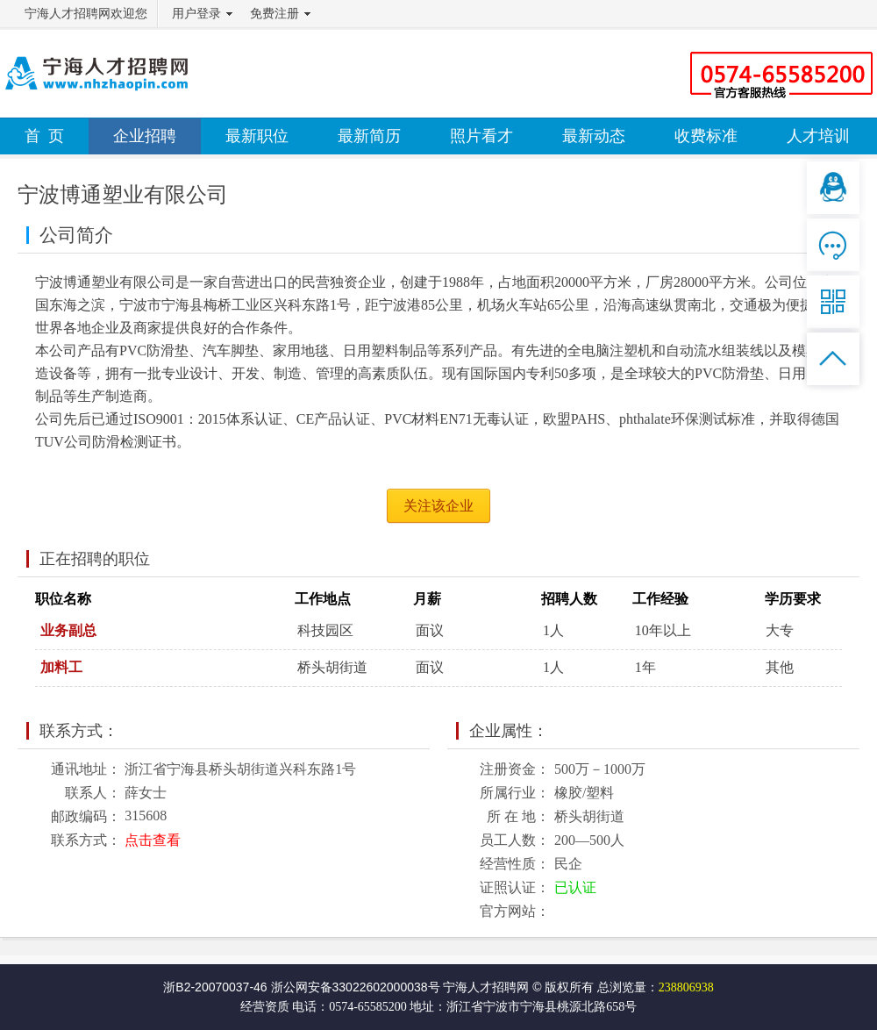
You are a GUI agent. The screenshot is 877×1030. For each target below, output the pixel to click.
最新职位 (257, 136)
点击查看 (153, 840)
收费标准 (706, 136)
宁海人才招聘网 (486, 987)
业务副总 (68, 630)
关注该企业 (438, 505)
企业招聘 (144, 136)
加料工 (61, 667)
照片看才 (481, 136)
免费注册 (274, 13)
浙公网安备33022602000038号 (355, 987)
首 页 (44, 136)
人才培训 (818, 136)
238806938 (686, 987)
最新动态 (593, 136)
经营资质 (264, 1006)
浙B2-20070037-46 (215, 987)
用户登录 (196, 13)
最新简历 (369, 136)
